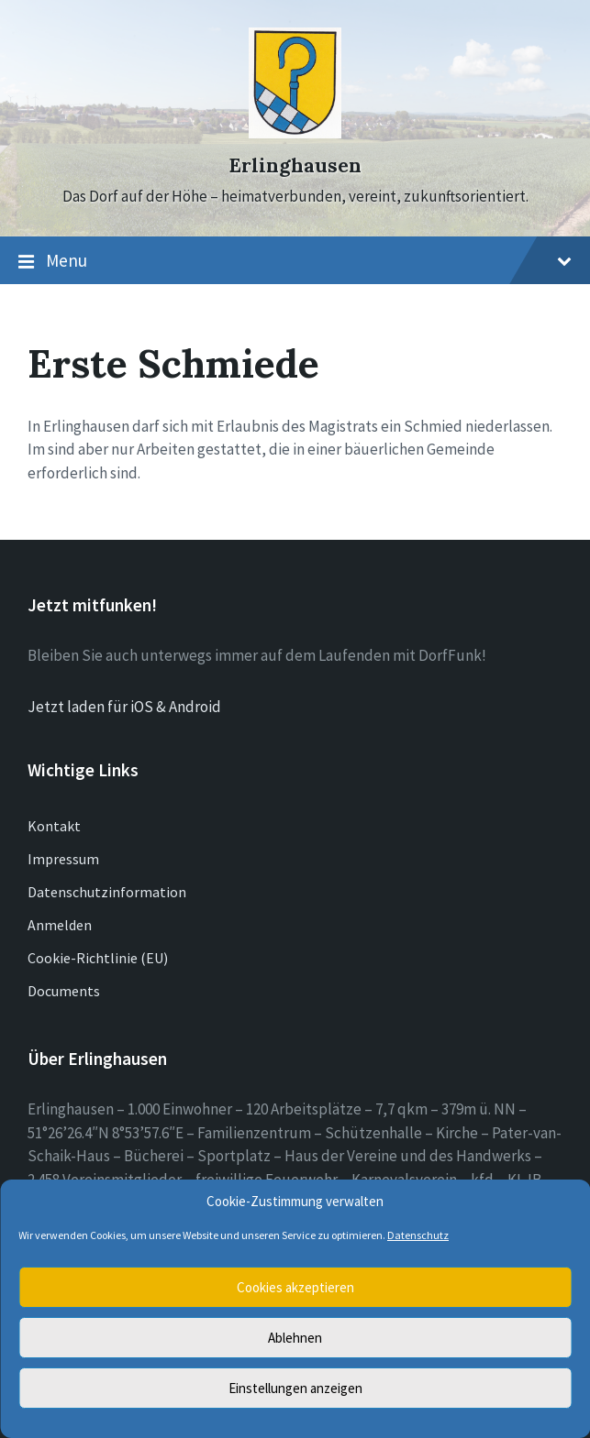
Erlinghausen (295, 165)
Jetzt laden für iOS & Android (124, 707)
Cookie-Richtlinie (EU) (98, 958)
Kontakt (54, 826)
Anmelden (60, 925)
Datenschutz (418, 1235)
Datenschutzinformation (107, 892)
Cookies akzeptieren (295, 1287)
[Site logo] (295, 133)
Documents (64, 991)
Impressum (63, 859)
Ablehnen (295, 1337)
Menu (295, 261)
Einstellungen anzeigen (295, 1388)
